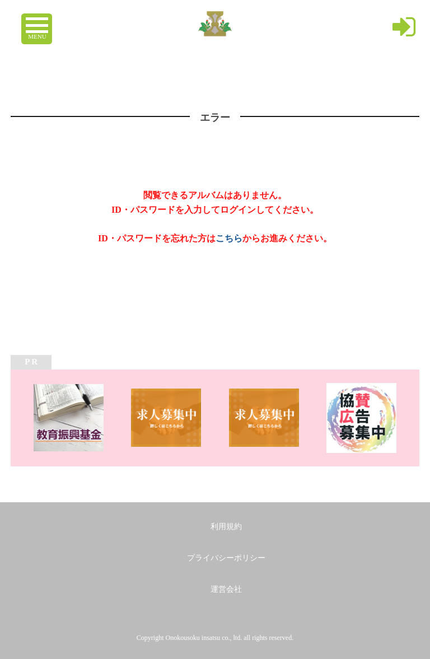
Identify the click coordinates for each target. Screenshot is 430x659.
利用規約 (226, 526)
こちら (229, 238)
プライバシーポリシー (226, 558)
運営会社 (226, 589)
